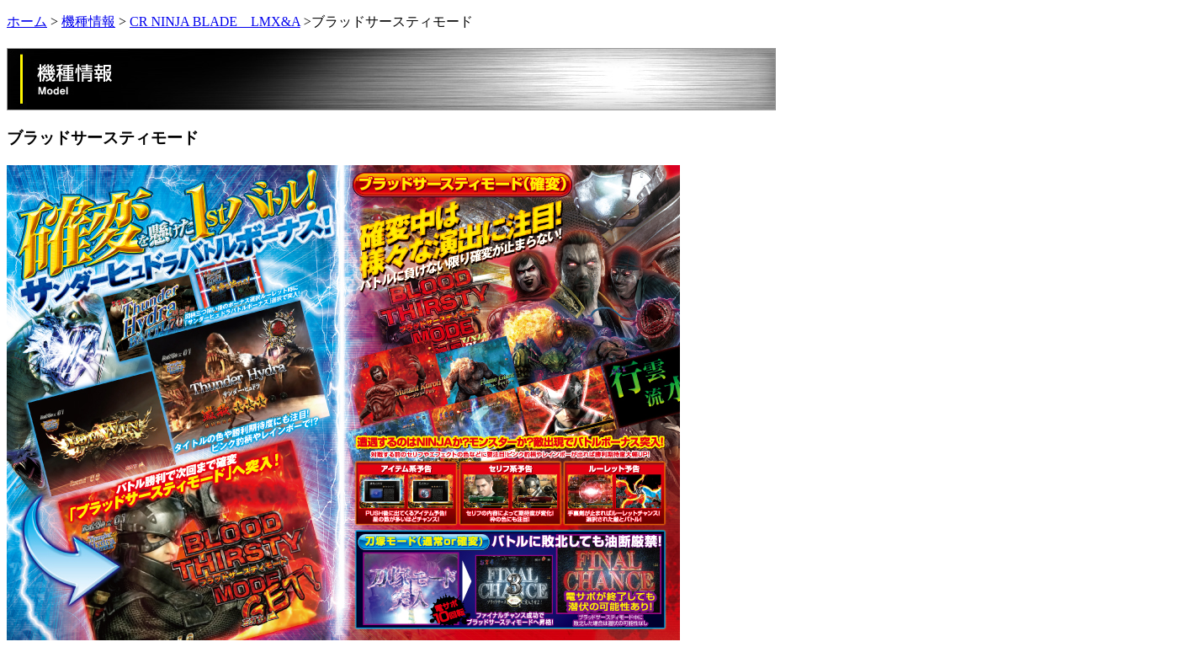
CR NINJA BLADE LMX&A (215, 21)
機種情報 (88, 21)
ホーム (27, 21)
